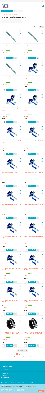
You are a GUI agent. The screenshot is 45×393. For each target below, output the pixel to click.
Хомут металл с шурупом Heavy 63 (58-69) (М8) (33, 205)
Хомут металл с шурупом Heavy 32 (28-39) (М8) (11, 173)
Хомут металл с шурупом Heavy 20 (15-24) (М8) (11, 141)
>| (28, 354)
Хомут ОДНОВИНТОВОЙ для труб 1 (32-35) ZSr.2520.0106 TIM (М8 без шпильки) (11, 333)
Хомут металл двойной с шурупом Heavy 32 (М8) (33, 109)
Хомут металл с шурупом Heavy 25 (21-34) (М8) (33, 141)
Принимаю (41, 391)
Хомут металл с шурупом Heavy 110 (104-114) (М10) (11, 269)
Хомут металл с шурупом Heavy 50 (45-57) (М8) (11, 205)
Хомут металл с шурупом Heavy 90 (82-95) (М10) (33, 237)
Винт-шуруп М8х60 (28, 45)
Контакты (5, 375)
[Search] (33, 11)
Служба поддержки (22, 366)
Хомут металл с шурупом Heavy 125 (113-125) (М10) (33, 269)
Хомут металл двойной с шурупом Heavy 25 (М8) (11, 109)
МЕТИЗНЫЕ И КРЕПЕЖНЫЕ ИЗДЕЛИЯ (11, 14)
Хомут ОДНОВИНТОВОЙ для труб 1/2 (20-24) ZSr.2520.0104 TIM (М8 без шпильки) (33, 333)
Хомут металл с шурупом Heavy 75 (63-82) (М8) (11, 237)
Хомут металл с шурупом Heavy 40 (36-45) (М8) (33, 173)
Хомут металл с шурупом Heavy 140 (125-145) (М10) (11, 301)
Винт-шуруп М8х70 (6, 76)
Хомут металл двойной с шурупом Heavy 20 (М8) (33, 77)
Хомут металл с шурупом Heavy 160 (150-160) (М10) (33, 301)
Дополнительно (22, 369)
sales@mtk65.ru (6, 377)
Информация (22, 362)
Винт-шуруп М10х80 (6, 45)
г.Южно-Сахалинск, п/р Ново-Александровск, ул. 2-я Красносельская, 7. (18, 382)
